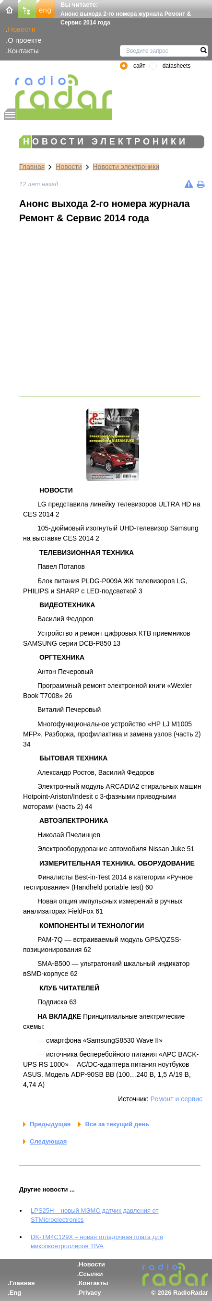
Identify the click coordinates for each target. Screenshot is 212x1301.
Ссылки (91, 1273)
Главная (32, 166)
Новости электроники (126, 166)
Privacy (90, 1292)
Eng (16, 1292)
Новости (21, 29)
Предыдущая (50, 1124)
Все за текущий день (117, 1124)
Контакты (23, 51)
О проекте (24, 40)
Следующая (48, 1141)
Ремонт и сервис (177, 1099)
